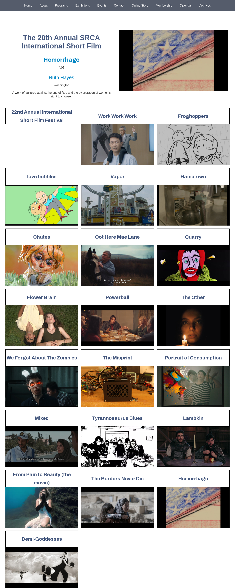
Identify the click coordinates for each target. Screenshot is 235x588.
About (43, 5)
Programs (61, 5)
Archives (205, 5)
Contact (119, 5)
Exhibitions (82, 5)
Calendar (186, 5)
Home (28, 5)
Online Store (140, 5)
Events (101, 5)
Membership (164, 5)
